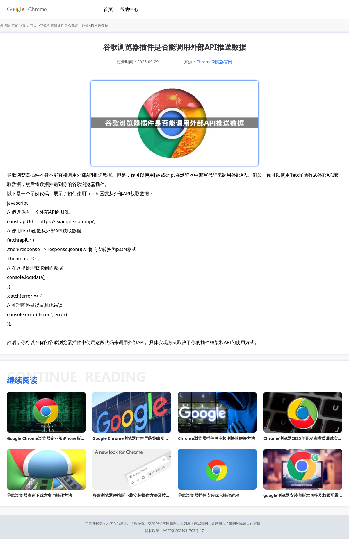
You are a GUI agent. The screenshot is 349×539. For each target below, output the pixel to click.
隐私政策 (152, 530)
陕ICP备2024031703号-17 (183, 530)
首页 (108, 9)
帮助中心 (129, 9)
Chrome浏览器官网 (214, 62)
